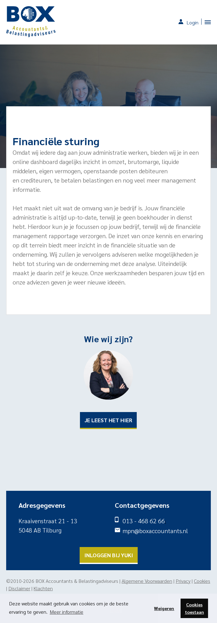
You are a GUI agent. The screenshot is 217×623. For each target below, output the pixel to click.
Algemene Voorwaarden (147, 581)
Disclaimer (19, 588)
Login (192, 22)
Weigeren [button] (164, 608)
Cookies (202, 581)
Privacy (183, 581)
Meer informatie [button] (66, 611)
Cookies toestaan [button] (194, 608)
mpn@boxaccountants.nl (155, 531)
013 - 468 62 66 (144, 521)
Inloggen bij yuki (108, 554)
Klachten (43, 588)
